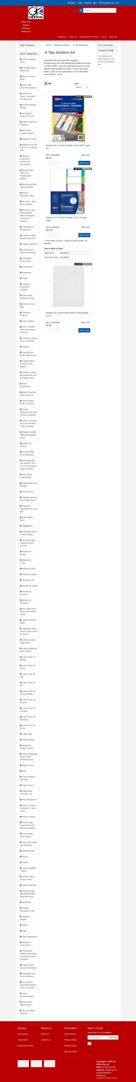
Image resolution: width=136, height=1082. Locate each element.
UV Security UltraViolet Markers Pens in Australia (28, 985)
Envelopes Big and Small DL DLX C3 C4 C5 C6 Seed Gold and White (28, 464)
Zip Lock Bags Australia (27, 1011)
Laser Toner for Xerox (27, 726)
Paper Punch (28, 785)
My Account (23, 1034)
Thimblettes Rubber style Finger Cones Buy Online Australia (28, 955)
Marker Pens (27, 765)
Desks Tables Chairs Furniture (27, 402)
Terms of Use (70, 1034)
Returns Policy (70, 1046)
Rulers (25, 856)
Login (80, 3)
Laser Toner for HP (27, 684)
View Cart (113, 37)
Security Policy (70, 1051)
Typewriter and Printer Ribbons (27, 974)
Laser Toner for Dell (27, 675)
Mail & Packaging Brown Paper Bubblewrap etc (28, 757)
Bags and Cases (29, 139)
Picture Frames (29, 817)
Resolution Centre (25, 1046)
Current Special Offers (28, 60)
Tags (24, 931)
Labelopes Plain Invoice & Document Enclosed (28, 631)
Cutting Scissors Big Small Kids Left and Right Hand (28, 375)
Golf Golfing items (26, 518)
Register (88, 3)
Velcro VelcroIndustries (27, 994)
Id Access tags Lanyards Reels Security (27, 543)
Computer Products (25, 313)
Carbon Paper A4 (29, 244)
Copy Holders (28, 321)
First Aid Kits (27, 492)
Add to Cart (84, 163)
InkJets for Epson (29, 574)
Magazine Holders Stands (26, 746)
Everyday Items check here (28, 69)
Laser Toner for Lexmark (27, 709)
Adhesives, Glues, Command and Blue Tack (27, 96)
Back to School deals (27, 77)
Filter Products (27, 45)
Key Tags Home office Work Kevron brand (28, 611)
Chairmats (26, 272)
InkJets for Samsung (25, 601)
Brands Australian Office (27, 194)
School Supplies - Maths (28, 869)
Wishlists (71, 3)
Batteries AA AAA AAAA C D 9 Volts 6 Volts (28, 147)
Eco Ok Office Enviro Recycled (27, 453)
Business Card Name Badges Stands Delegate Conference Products (27, 215)
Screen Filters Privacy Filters (27, 878)
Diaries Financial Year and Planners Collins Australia (28, 423)
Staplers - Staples (25, 917)
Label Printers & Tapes (28, 621)
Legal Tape (27, 734)
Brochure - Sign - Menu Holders (28, 202)
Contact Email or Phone (89, 37)
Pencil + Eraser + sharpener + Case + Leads (28, 808)
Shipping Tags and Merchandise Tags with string (27, 894)
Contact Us (46, 1040)
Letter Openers (28, 740)
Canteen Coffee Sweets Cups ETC (28, 236)
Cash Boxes (27, 267)
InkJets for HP (28, 580)
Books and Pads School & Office (28, 185)
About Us (73, 37)
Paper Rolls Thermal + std (26, 792)
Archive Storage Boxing (28, 106)
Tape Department (29, 936)
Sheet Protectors (29, 885)
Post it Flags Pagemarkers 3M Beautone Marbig (27, 825)
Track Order (23, 1040)
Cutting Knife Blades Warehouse (28, 353)
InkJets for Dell (28, 568)
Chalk (24, 278)
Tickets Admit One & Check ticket (28, 966)
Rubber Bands (28, 851)
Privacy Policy (70, 1040)
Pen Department (29, 799)
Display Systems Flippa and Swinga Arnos (28, 435)
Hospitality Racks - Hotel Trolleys (28, 533)
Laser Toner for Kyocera (27, 701)
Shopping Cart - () (108, 3)
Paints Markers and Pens (27, 778)
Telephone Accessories (25, 943)
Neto (115, 1078)
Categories (62, 37)
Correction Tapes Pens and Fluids (28, 339)
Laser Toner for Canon (27, 666)
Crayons (26, 347)
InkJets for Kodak (29, 586)
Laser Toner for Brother (27, 658)
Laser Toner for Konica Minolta (27, 692)
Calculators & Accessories (27, 228)
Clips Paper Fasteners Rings (27, 296)
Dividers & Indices (25, 444)
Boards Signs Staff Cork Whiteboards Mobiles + (27, 174)
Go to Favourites (105, 45)
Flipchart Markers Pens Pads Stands (28, 498)
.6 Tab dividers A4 (80, 45)
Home (103, 37)
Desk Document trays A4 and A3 (28, 393)
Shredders (26, 902)
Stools (25, 925)
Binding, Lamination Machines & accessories (25, 160)
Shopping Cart (105, 50)
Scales (25, 862)
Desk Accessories (25, 385)
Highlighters (27, 526)
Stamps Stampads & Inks (27, 909)
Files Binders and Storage (28, 484)
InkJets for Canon (25, 561)
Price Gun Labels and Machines (28, 843)
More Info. (85, 155)
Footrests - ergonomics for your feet (28, 509)
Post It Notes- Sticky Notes (27, 835)
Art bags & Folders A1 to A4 (27, 114)
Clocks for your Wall (27, 305)
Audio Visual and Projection (28, 123)
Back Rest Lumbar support (27, 131)
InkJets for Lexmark (25, 592)
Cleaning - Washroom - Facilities (25, 287)
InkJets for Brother (25, 552)
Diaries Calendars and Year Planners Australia (28, 412)
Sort (75, 84)
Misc (24, 771)
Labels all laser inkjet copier (27, 641)
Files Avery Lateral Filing (26, 476)
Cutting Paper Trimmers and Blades (27, 364)
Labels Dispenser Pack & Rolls (28, 649)
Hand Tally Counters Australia (28, 86)
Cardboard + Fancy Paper (26, 259)
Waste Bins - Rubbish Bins (26, 1003)
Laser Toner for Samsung (27, 718)
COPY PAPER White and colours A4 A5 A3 (28, 330)
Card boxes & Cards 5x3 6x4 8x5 (28, 251)
